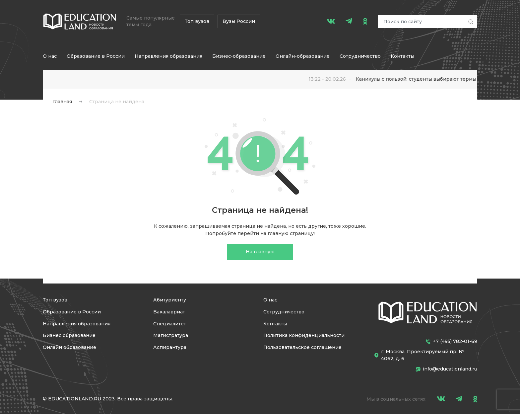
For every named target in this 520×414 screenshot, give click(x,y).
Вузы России (239, 21)
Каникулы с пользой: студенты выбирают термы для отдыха (435, 79)
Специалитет (169, 324)
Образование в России (96, 56)
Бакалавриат (169, 312)
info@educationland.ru (446, 369)
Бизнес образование (69, 335)
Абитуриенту (169, 300)
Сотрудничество (360, 56)
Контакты (402, 56)
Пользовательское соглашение (302, 347)
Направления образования (168, 56)
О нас (50, 56)
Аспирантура (169, 347)
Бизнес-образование (239, 56)
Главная (62, 102)
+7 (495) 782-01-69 (451, 341)
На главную (260, 252)
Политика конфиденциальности (304, 335)
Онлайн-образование (303, 56)
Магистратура (170, 335)
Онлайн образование (69, 347)
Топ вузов (197, 21)
